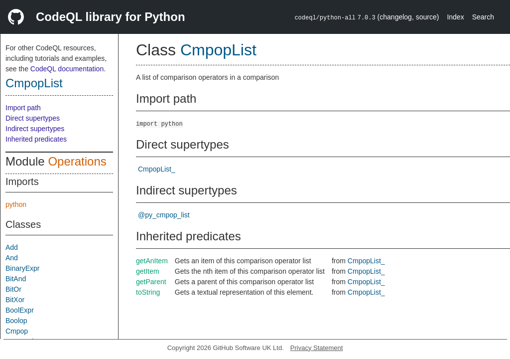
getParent (151, 282)
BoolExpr (19, 310)
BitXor (14, 300)
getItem (147, 271)
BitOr (13, 289)
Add (11, 247)
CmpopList (34, 83)
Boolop (16, 321)
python (15, 204)
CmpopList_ (156, 169)
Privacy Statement (316, 348)
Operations (77, 161)
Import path (23, 108)
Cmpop (16, 331)
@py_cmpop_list (164, 215)
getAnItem (152, 261)
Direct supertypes (32, 118)
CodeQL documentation (67, 69)
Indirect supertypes (34, 129)
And (11, 258)
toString (148, 292)
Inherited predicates (36, 139)
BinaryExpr (22, 268)
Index (455, 17)
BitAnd (15, 279)
